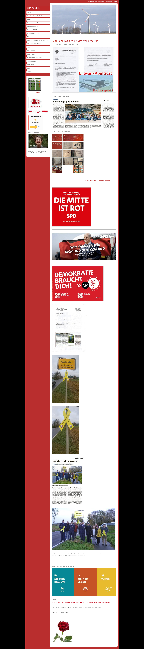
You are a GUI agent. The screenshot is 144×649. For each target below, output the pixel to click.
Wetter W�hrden (36, 116)
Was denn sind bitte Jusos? (34, 57)
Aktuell (29, 12)
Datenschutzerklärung (99, 1)
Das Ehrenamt (31, 50)
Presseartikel (30, 64)
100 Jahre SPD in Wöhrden (34, 44)
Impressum (108, 1)
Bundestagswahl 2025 (33, 33)
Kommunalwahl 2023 (33, 23)
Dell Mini (37, 92)
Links (28, 68)
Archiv (29, 71)
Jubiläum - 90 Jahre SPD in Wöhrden (37, 40)
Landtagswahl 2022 (32, 26)
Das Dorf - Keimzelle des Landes (36, 16)
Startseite (90, 1)
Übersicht (114, 1)
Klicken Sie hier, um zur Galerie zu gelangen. (97, 180)
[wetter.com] (34, 127)
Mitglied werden (31, 54)
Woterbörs (30, 47)
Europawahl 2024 (32, 30)
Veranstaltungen (31, 61)
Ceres (29, 19)
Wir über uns (30, 37)
